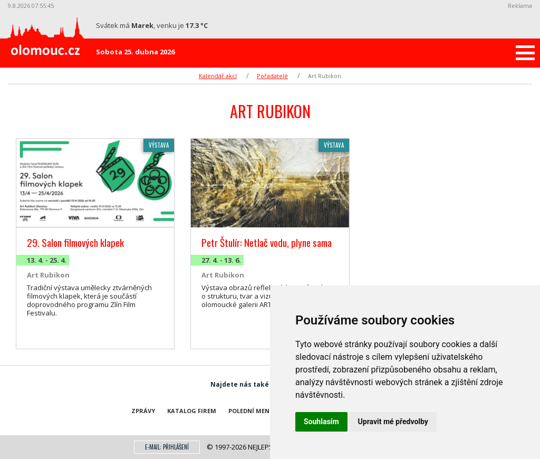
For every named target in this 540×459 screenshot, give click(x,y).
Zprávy (143, 411)
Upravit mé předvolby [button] (393, 421)
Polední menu (251, 411)
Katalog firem (191, 411)
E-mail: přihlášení (167, 447)
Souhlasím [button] (321, 421)
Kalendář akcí (218, 76)
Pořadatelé (272, 76)
